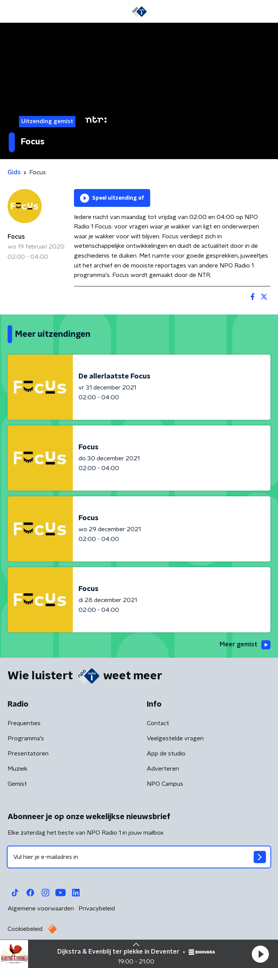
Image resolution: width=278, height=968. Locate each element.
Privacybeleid (97, 908)
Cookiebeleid (25, 929)
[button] (260, 954)
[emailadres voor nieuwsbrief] (139, 857)
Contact (158, 723)
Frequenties (24, 723)
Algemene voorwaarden (41, 908)
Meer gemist (245, 644)
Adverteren (163, 769)
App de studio (166, 754)
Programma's (26, 738)
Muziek (17, 769)
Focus (16, 237)
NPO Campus (165, 784)
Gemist (17, 784)
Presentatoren (28, 754)
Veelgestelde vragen (175, 738)
